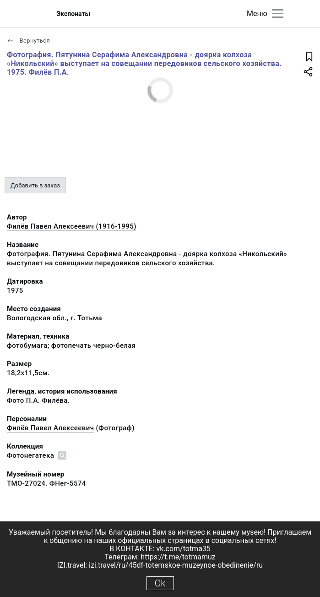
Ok (160, 583)
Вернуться (28, 40)
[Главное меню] (277, 13)
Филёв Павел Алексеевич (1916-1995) (71, 226)
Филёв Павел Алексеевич (50, 428)
